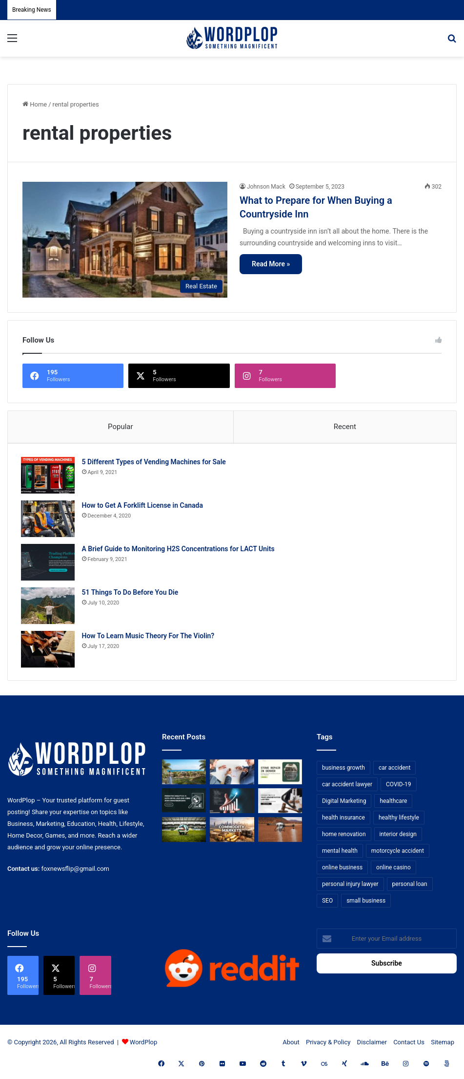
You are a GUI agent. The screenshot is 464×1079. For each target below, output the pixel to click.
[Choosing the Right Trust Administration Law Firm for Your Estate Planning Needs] (280, 804)
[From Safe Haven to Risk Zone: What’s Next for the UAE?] (232, 832)
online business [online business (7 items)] (342, 870)
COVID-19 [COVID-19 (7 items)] (398, 787)
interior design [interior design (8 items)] (398, 837)
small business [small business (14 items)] (365, 904)
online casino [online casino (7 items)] (393, 870)
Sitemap (442, 1045)
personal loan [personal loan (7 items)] (409, 887)
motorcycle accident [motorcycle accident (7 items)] (397, 854)
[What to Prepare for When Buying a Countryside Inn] (124, 240)
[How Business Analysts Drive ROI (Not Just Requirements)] (232, 804)
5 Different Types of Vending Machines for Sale (155, 463)
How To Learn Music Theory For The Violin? (149, 637)
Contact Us (408, 1045)
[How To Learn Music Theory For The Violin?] (49, 650)
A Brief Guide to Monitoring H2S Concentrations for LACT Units (179, 550)
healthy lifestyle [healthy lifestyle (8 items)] (399, 821)
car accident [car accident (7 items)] (395, 771)
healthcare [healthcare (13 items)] (393, 804)
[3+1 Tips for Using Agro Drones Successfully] (280, 832)
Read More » (271, 264)
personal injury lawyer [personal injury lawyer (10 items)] (350, 887)
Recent (345, 426)
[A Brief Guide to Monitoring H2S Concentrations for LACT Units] (49, 563)
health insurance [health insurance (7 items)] (343, 821)
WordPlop (143, 1045)
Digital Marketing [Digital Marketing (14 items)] (344, 804)
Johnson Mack (266, 186)
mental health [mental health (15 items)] (340, 854)
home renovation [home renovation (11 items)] (344, 837)
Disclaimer (372, 1045)
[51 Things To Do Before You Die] (49, 607)
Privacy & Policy (328, 1045)
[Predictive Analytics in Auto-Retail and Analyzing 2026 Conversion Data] (184, 804)
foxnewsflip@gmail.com (75, 871)
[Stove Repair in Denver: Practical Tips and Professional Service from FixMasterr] (280, 775)
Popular (120, 426)
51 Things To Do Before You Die (131, 594)
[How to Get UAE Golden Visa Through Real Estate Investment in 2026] (184, 775)
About (291, 1045)
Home (34, 104)
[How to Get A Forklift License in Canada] (49, 520)
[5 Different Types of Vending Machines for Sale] (49, 476)
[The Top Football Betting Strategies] (184, 832)
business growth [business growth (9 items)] (343, 771)
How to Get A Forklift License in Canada (143, 507)
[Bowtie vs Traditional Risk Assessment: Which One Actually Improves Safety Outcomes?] (232, 775)
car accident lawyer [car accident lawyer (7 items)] (347, 787)
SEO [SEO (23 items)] (327, 904)
